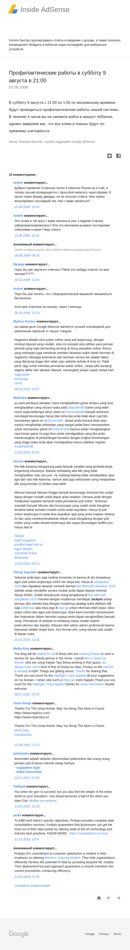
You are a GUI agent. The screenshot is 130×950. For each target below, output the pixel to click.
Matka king (21, 648)
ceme (18, 383)
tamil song (21, 730)
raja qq (63, 608)
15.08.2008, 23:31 (26, 235)
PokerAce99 (60, 429)
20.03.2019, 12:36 (26, 639)
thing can (69, 680)
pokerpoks (21, 753)
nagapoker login (28, 767)
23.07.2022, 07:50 (26, 778)
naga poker (22, 374)
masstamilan (23, 734)
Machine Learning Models (62, 857)
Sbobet (19, 536)
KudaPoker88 (23, 446)
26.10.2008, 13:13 (26, 313)
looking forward (90, 654)
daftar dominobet (29, 772)
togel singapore (25, 540)
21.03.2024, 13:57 (26, 839)
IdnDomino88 (53, 420)
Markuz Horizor (25, 321)
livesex (19, 461)
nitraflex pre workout (42, 800)
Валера (19, 264)
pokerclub (28, 608)
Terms (117, 934)
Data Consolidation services (88, 833)
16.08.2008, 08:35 (26, 255)
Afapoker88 (76, 407)
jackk (17, 815)
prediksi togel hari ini (28, 544)
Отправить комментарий (32, 885)
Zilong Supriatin (25, 572)
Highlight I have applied (70, 675)
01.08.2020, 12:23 (26, 745)
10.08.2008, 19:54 (26, 207)
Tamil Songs (22, 703)
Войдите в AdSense (43, 44)
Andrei (18, 182)
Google (90, 934)
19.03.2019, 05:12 (26, 563)
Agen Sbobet (23, 549)
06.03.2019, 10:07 (26, 389)
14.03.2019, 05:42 (26, 452)
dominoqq (21, 379)
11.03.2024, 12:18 (26, 806)
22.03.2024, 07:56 (26, 877)
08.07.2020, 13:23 (26, 694)
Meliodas (20, 398)
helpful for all (45, 654)
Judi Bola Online (25, 553)
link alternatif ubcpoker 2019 (95, 586)
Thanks (80, 671)
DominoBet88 (75, 412)
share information (92, 684)
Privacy (104, 934)
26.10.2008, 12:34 (26, 280)
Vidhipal (19, 786)
